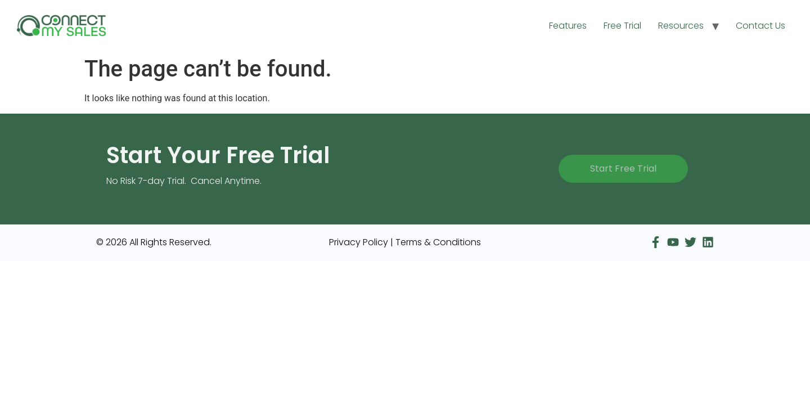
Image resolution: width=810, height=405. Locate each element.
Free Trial (622, 25)
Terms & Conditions (438, 242)
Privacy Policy (358, 242)
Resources (681, 25)
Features (568, 25)
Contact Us (760, 25)
